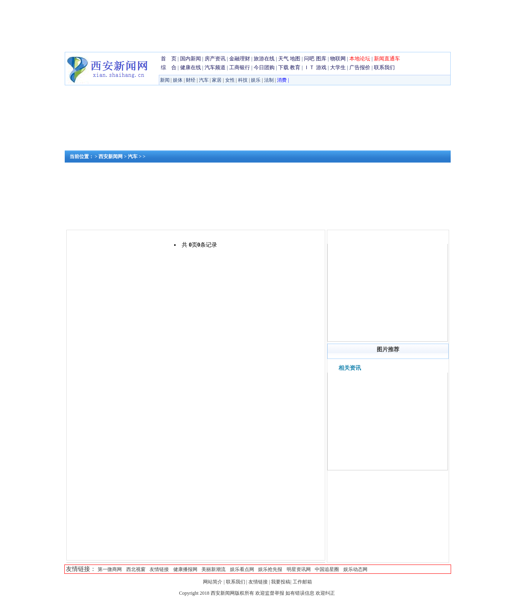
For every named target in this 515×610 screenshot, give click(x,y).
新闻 (165, 80)
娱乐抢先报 (270, 569)
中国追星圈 (327, 569)
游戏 (321, 67)
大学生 (338, 67)
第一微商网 (110, 569)
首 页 (168, 59)
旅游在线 (264, 59)
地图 (295, 59)
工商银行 (239, 67)
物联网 (338, 59)
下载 (283, 67)
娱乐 (256, 80)
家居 (217, 80)
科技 (243, 80)
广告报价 (359, 67)
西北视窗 (136, 569)
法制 (269, 80)
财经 (190, 80)
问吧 (309, 59)
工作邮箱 (302, 582)
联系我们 (384, 67)
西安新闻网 (110, 156)
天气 (283, 59)
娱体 (178, 80)
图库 (321, 59)
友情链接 (159, 569)
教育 (295, 67)
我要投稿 (280, 582)
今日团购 (264, 67)
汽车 (204, 80)
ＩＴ (309, 67)
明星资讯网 (299, 569)
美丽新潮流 (213, 569)
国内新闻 (190, 59)
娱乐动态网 (355, 569)
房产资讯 (215, 59)
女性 (230, 80)
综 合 (168, 67)
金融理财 (239, 59)
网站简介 (213, 582)
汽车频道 (215, 67)
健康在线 (190, 67)
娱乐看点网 (242, 569)
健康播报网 (185, 569)
